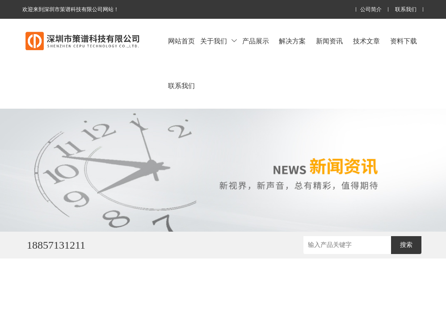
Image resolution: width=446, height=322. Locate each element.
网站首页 (181, 41)
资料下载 (403, 41)
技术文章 (366, 41)
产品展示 (255, 41)
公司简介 (371, 10)
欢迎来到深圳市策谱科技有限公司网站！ (70, 9)
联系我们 (406, 10)
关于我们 (218, 41)
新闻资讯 (329, 41)
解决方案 (292, 41)
